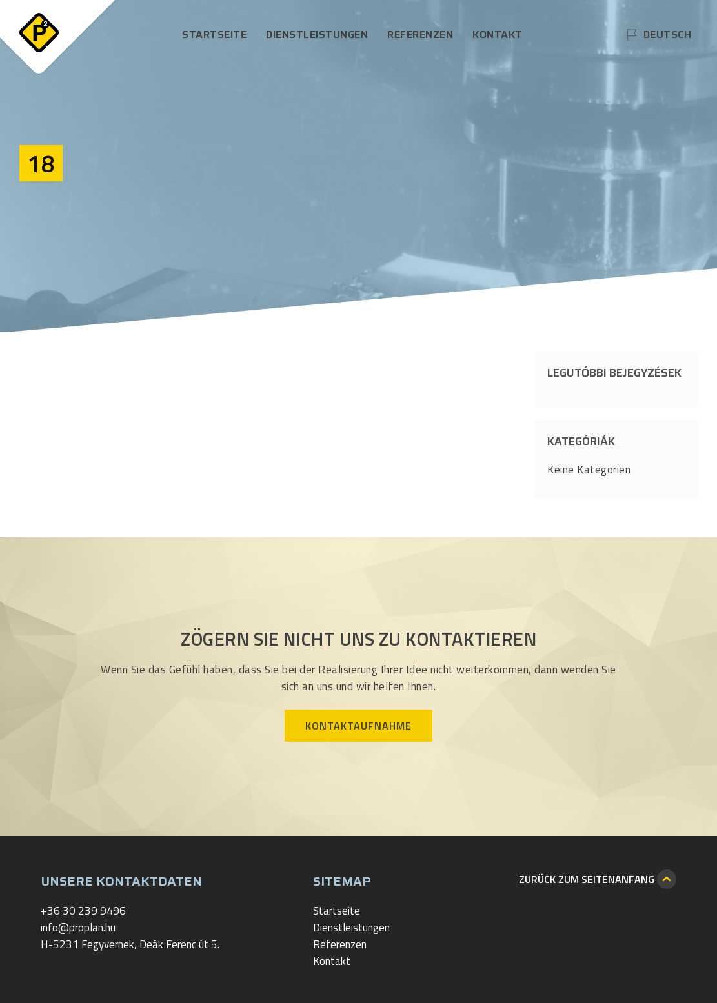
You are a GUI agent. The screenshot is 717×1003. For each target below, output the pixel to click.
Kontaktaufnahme (358, 725)
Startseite (214, 34)
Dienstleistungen (317, 34)
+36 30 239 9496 (83, 910)
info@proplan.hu (78, 927)
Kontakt (497, 34)
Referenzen (420, 34)
